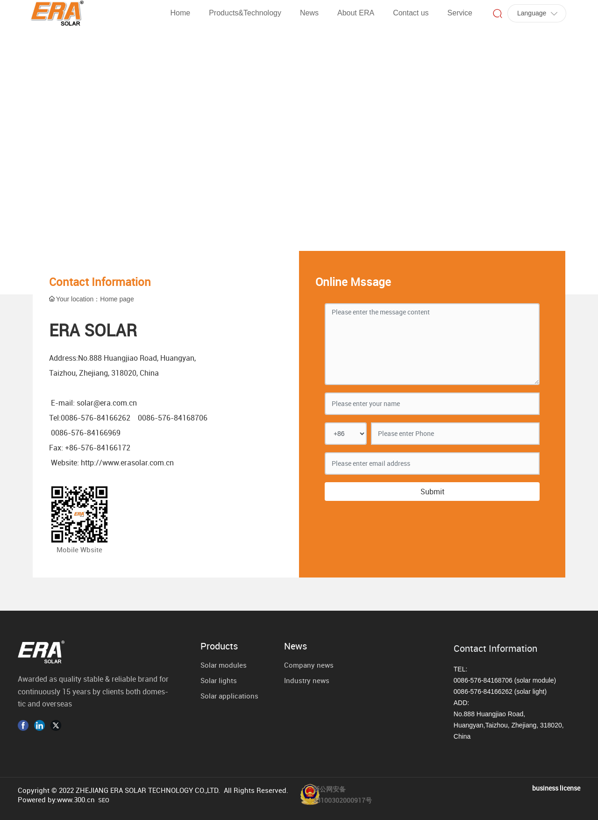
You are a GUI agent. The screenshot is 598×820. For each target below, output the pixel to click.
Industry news (306, 680)
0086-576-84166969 (86, 433)
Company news (309, 665)
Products (219, 646)
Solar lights (218, 680)
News (295, 646)
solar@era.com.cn (107, 403)
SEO (103, 800)
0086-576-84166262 (95, 418)
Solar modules (223, 665)
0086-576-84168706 (172, 418)
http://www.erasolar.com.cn (127, 462)
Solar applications (229, 695)
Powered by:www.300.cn (56, 799)
